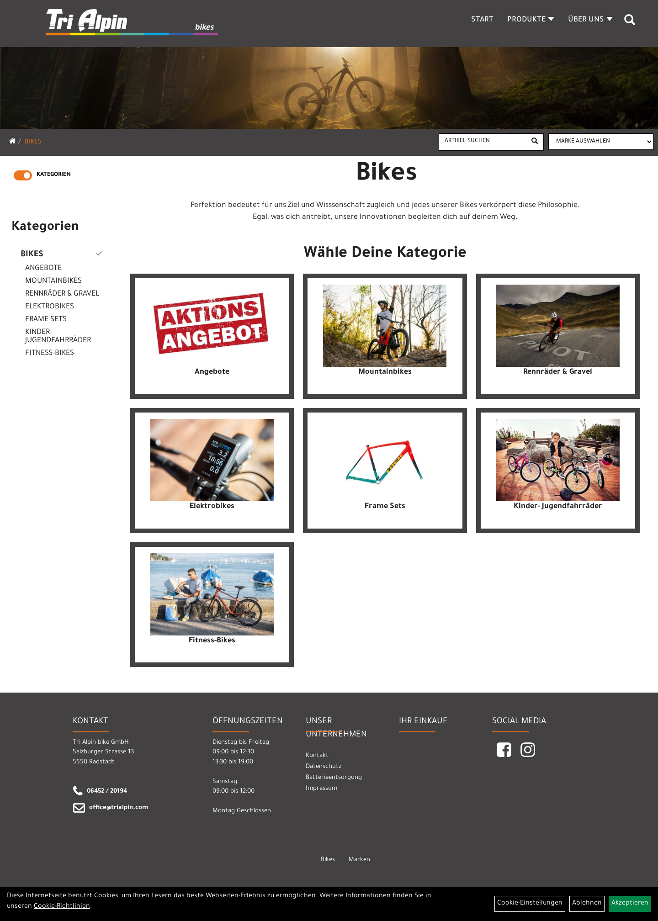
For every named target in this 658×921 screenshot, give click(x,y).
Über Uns (590, 20)
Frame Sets (46, 320)
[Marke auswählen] (600, 141)
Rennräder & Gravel (62, 294)
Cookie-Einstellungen (529, 903)
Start (482, 20)
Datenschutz (323, 766)
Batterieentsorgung (334, 777)
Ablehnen (587, 903)
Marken (359, 860)
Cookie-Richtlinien (62, 906)
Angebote (43, 269)
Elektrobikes (49, 307)
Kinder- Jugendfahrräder (58, 336)
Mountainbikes (53, 281)
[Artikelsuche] (629, 23)
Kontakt (317, 755)
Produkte (530, 20)
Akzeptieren (629, 903)
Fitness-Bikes (49, 353)
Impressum (321, 788)
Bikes (33, 142)
